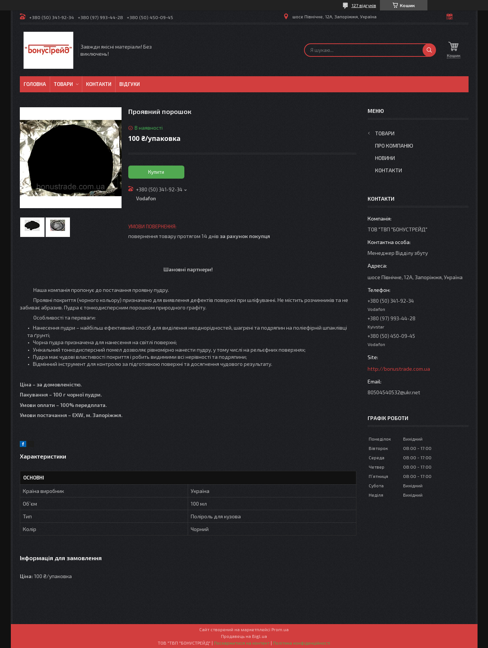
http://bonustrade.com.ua (399, 368)
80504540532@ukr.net (394, 392)
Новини (385, 158)
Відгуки (129, 84)
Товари (63, 84)
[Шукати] (429, 50)
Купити (156, 172)
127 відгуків (364, 5)
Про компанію (394, 145)
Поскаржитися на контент (242, 642)
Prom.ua (280, 629)
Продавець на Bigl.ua (244, 636)
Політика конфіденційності (301, 642)
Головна (35, 84)
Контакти (98, 84)
